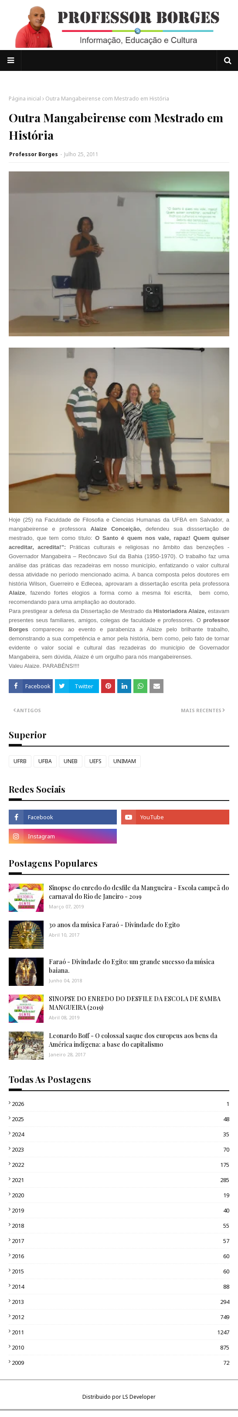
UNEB (71, 761)
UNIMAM (124, 761)
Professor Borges (33, 154)
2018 (120, 1225)
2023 (120, 1149)
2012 (120, 1317)
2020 (120, 1195)
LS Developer (139, 1396)
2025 (120, 1119)
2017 (120, 1241)
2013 (120, 1302)
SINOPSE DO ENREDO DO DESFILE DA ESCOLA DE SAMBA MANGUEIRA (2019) (135, 1003)
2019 (120, 1210)
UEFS (95, 761)
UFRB (20, 761)
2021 (120, 1180)
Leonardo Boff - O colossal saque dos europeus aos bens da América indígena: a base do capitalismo (133, 1040)
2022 (120, 1165)
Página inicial (25, 98)
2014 (120, 1286)
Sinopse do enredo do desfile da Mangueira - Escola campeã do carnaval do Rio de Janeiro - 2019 (139, 892)
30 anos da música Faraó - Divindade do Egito (114, 925)
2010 (120, 1347)
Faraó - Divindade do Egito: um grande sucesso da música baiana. (131, 966)
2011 (120, 1332)
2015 (120, 1271)
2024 (120, 1134)
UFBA (45, 761)
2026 (120, 1104)
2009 (120, 1363)
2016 (120, 1256)
